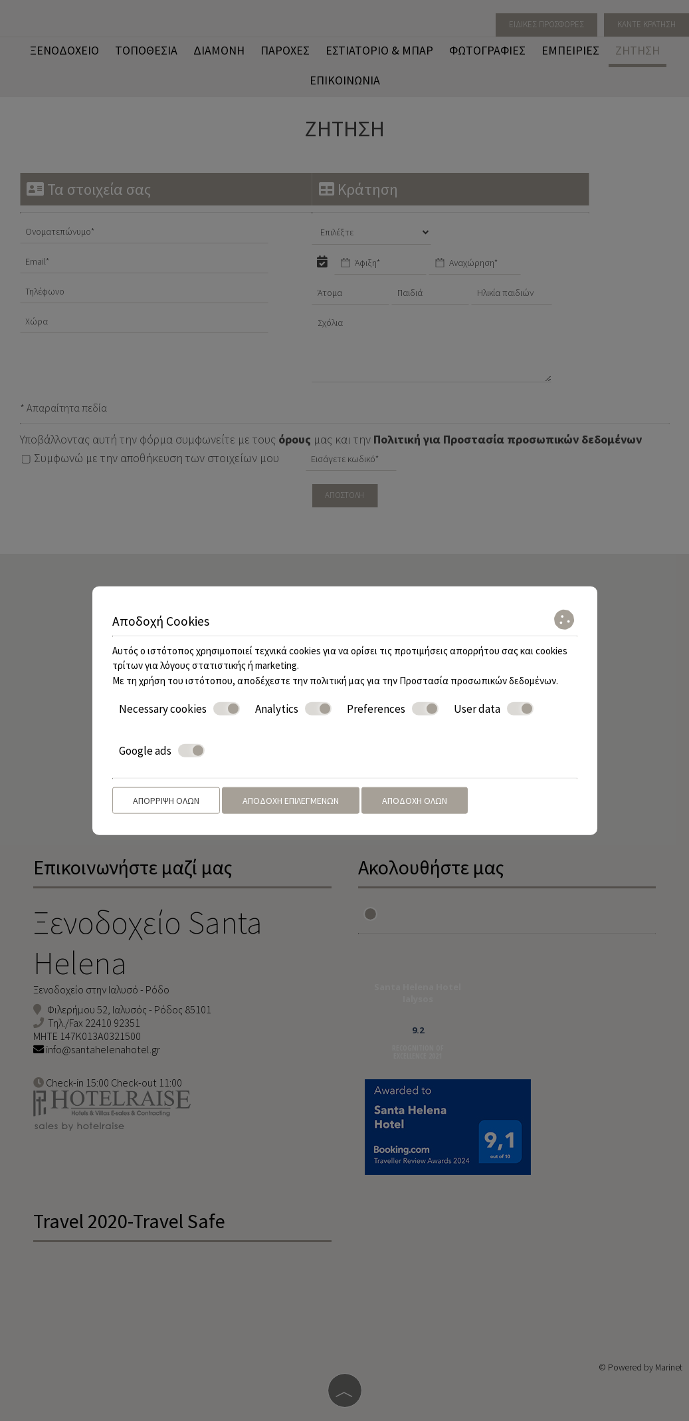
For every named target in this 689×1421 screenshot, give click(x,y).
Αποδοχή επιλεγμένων (291, 801)
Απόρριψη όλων (166, 801)
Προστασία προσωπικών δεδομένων (477, 680)
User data (494, 709)
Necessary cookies (179, 709)
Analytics (293, 709)
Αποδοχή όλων (414, 801)
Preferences (393, 709)
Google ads (162, 750)
